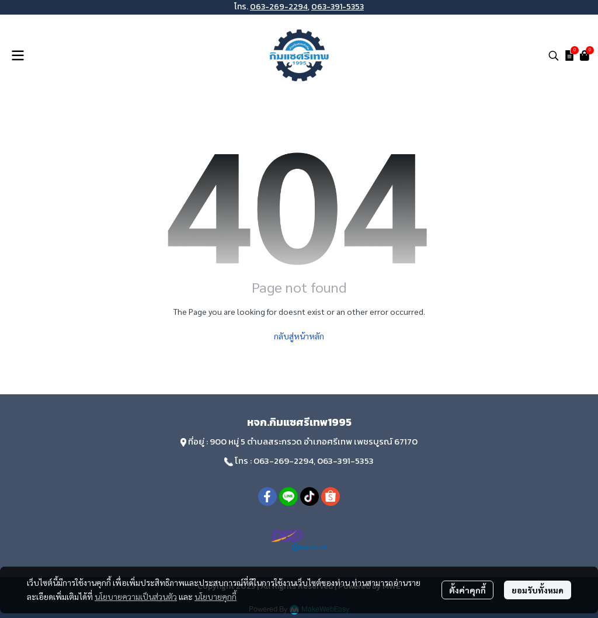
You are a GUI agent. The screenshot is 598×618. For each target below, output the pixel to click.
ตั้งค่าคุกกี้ (467, 590)
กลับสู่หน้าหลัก (299, 336)
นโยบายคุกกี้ (215, 596)
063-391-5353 (337, 7)
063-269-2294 (279, 7)
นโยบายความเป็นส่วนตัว (136, 596)
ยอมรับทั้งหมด (538, 590)
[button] (553, 55)
